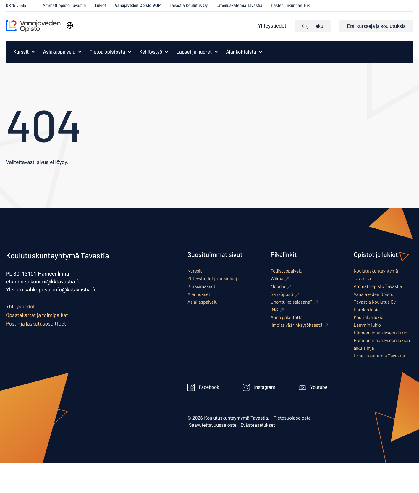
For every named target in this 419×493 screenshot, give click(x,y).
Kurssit (21, 52)
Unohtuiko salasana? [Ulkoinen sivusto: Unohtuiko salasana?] (291, 302)
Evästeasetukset (258, 425)
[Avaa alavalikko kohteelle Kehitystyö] (166, 51)
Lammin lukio (367, 325)
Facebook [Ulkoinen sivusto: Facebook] (203, 387)
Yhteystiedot (272, 26)
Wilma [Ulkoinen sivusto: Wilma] (277, 278)
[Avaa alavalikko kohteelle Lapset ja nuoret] (216, 51)
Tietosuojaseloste (292, 418)
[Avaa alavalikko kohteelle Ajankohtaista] (260, 51)
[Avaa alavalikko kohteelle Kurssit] (33, 51)
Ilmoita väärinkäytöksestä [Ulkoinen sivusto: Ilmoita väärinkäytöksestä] (296, 325)
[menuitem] (19, 52)
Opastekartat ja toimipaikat (37, 315)
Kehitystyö (150, 52)
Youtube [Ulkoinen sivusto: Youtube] (313, 387)
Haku (312, 26)
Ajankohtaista (241, 52)
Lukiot (100, 5)
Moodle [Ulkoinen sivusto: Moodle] (278, 286)
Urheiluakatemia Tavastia (239, 5)
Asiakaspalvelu (59, 52)
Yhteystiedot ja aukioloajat (214, 278)
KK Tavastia (16, 6)
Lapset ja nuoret (194, 52)
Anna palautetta (287, 317)
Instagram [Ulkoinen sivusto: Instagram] (259, 387)
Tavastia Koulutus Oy (188, 5)
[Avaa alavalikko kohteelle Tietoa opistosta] (129, 51)
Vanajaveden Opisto (374, 294)
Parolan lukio (367, 309)
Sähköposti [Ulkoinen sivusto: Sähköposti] (282, 294)
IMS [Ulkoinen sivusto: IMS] (274, 309)
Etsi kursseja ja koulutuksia (376, 26)
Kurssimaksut (201, 286)
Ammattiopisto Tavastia (64, 5)
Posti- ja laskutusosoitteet (36, 323)
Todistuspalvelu (286, 271)
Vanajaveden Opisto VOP (138, 5)
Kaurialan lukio (369, 317)
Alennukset (198, 294)
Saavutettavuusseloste (213, 425)
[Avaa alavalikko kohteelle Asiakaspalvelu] (79, 51)
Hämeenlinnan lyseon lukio (380, 333)
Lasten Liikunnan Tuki (291, 5)
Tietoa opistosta (107, 52)
